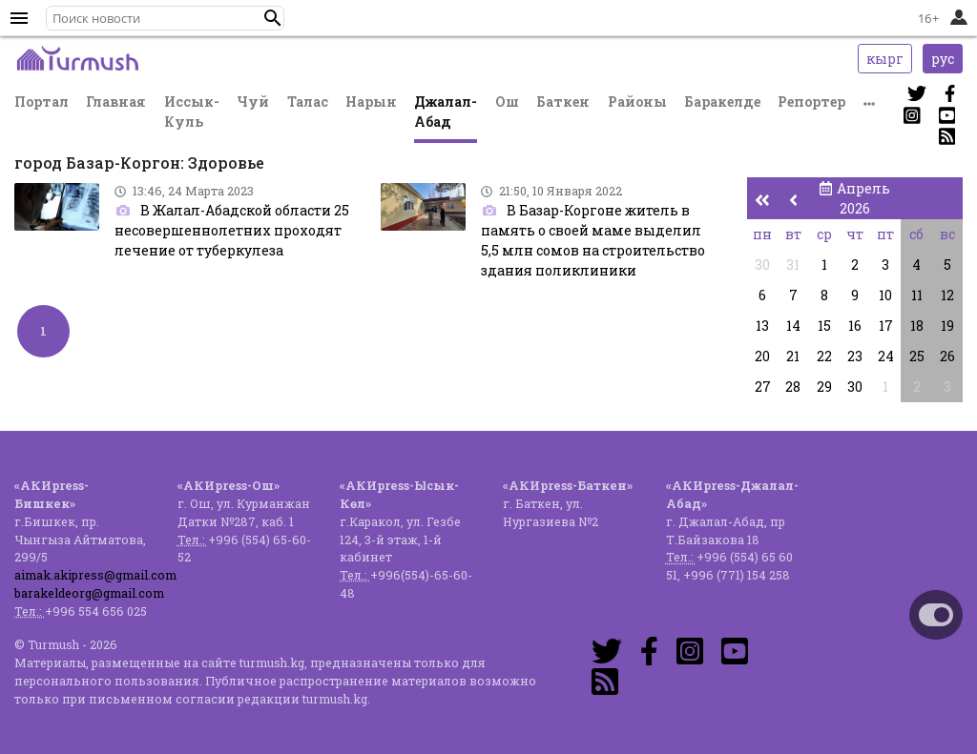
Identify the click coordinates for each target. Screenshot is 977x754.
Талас (307, 101)
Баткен (563, 101)
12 (947, 295)
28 (792, 386)
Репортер (811, 101)
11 (917, 295)
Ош (507, 101)
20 (762, 356)
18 (917, 325)
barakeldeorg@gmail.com (89, 593)
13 (762, 325)
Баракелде (722, 101)
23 (855, 356)
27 (763, 386)
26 (947, 356)
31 (793, 264)
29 (824, 386)
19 (947, 325)
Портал (41, 101)
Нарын (371, 101)
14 (793, 325)
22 (824, 356)
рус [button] (942, 59)
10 (885, 295)
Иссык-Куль (191, 111)
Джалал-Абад (445, 111)
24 (886, 356)
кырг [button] (885, 59)
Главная (116, 101)
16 (855, 325)
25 (917, 356)
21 (793, 356)
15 (824, 325)
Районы (637, 101)
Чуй (253, 101)
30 (762, 264)
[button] (272, 18)
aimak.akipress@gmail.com (95, 574)
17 (886, 325)
